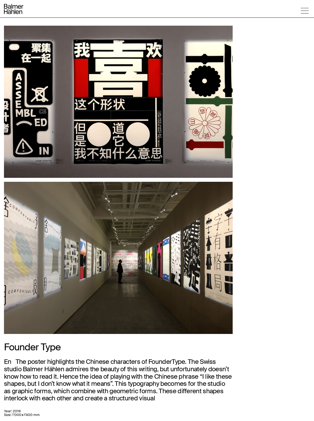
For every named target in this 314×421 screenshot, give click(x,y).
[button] (304, 10)
